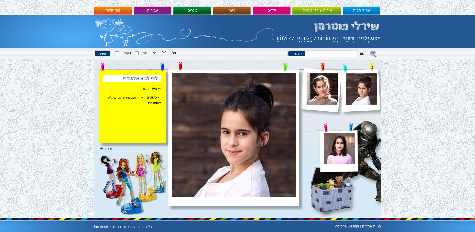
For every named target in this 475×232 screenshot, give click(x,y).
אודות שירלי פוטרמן (316, 10)
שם (362, 53)
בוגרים (193, 10)
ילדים (271, 10)
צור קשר (113, 10)
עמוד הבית (361, 10)
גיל (174, 53)
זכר (145, 53)
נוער (232, 10)
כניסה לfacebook (107, 227)
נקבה (127, 53)
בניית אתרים (371, 226)
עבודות (152, 10)
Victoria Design (346, 226)
